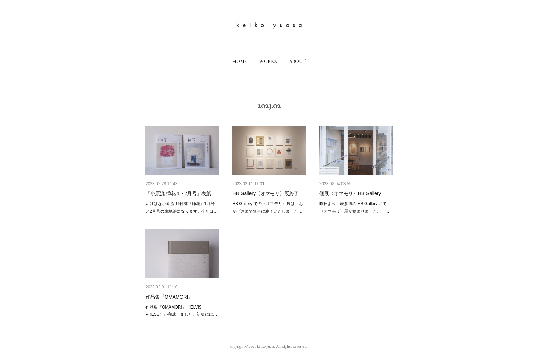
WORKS (268, 61)
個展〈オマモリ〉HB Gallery (350, 193)
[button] (239, 61)
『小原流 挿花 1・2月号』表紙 (178, 193)
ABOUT (297, 61)
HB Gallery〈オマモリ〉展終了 (265, 193)
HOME (239, 61)
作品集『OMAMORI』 (169, 297)
